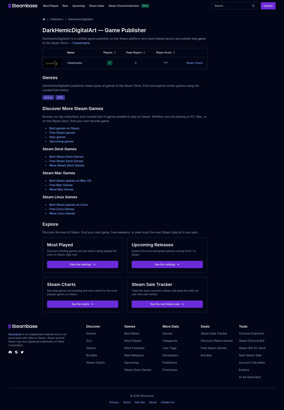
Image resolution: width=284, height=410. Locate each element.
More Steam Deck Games (66, 165)
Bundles (91, 355)
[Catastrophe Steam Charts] (52, 62)
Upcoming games (61, 141)
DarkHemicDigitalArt (80, 19)
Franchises (170, 370)
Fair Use (140, 402)
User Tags (170, 348)
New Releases (134, 355)
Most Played (50, 5)
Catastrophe (81, 43)
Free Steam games (62, 132)
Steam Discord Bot (251, 341)
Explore (268, 5)
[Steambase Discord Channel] (10, 352)
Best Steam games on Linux (68, 204)
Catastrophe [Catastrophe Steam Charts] (74, 62)
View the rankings (83, 264)
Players (110, 52)
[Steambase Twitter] (22, 352)
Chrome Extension (251, 333)
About (153, 402)
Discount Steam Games (217, 341)
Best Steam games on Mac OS (70, 180)
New (65, 5)
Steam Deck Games (137, 370)
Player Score (166, 52)
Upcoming (78, 5)
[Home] (43, 19)
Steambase (15, 334)
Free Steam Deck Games (66, 161)
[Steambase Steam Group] (16, 352)
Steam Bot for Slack (252, 348)
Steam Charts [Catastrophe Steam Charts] (194, 62)
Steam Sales (96, 5)
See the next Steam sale (167, 304)
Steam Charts (95, 362)
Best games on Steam (64, 128)
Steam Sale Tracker (214, 333)
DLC (89, 341)
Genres (167, 333)
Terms (127, 402)
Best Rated (131, 333)
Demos (91, 348)
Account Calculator (252, 362)
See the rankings (167, 264)
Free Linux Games (61, 209)
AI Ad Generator (250, 377)
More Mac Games (61, 189)
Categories (170, 341)
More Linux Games (62, 213)
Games (91, 333)
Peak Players (136, 52)
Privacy (114, 402)
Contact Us (167, 402)
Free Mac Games (61, 185)
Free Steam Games (214, 348)
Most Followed (134, 348)
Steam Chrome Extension (123, 5)
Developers (170, 355)
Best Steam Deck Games (66, 156)
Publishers (56, 19)
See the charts (83, 304)
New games (57, 137)
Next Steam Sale (250, 355)
